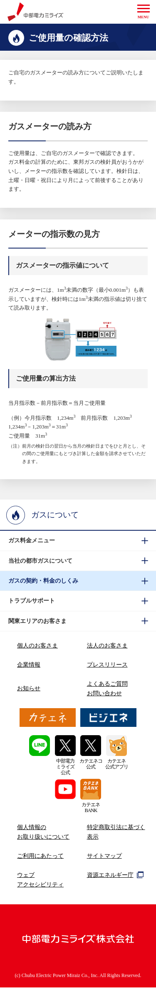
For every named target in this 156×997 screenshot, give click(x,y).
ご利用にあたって (40, 855)
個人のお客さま (37, 645)
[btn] (78, 541)
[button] (143, 12)
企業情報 (28, 664)
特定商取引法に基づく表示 (116, 832)
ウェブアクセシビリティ (40, 879)
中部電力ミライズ (35, 12)
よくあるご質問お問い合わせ (107, 688)
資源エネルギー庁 (115, 874)
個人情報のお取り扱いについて (43, 832)
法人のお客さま (107, 645)
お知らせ (28, 688)
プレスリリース (107, 664)
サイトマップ (104, 855)
